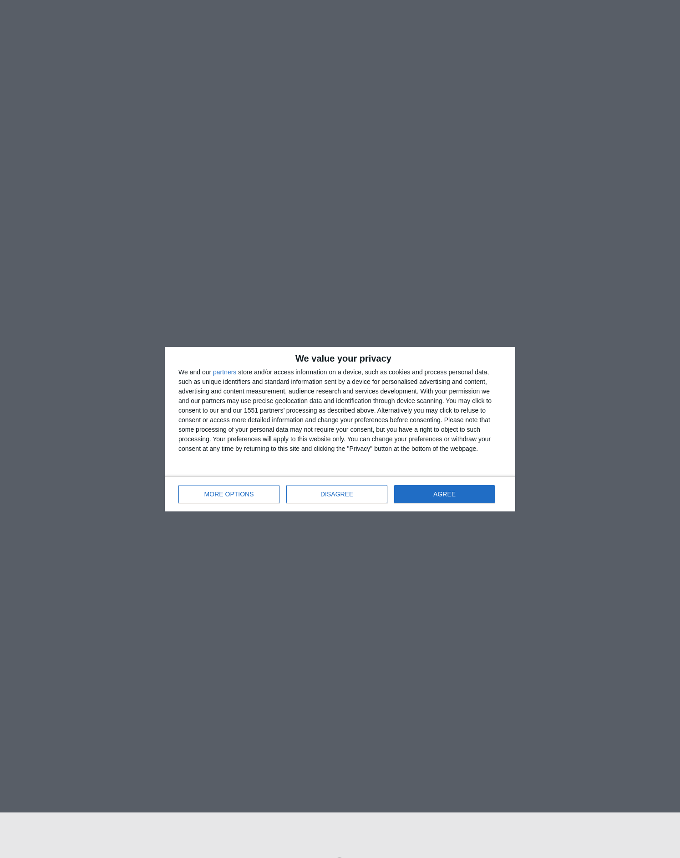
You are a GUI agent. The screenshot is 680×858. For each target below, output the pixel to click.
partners (224, 372)
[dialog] (340, 429)
